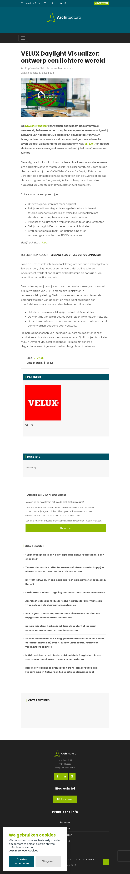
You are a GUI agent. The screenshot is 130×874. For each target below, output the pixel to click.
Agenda (65, 822)
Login (51, 3)
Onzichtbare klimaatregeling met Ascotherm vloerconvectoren (65, 592)
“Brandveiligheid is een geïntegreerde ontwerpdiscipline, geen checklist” (64, 557)
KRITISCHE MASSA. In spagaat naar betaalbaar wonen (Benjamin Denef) (65, 582)
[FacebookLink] (58, 3)
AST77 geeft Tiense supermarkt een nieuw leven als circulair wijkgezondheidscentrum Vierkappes (62, 616)
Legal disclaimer (84, 860)
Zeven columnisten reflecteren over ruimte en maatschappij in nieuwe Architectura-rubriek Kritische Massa (64, 569)
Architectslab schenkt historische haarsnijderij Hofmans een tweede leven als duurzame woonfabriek (63, 603)
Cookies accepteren (21, 861)
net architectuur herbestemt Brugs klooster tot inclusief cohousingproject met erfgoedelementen (60, 628)
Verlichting (31, 468)
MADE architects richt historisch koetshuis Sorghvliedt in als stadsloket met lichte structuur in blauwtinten (63, 657)
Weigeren (48, 861)
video (44, 242)
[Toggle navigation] (23, 38)
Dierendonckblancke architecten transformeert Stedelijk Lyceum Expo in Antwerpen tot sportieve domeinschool (61, 670)
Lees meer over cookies (23, 850)
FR (45, 3)
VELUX (40, 358)
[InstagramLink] (65, 3)
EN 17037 (90, 144)
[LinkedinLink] (61, 3)
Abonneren (66, 528)
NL (39, 3)
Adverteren (101, 3)
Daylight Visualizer (36, 126)
